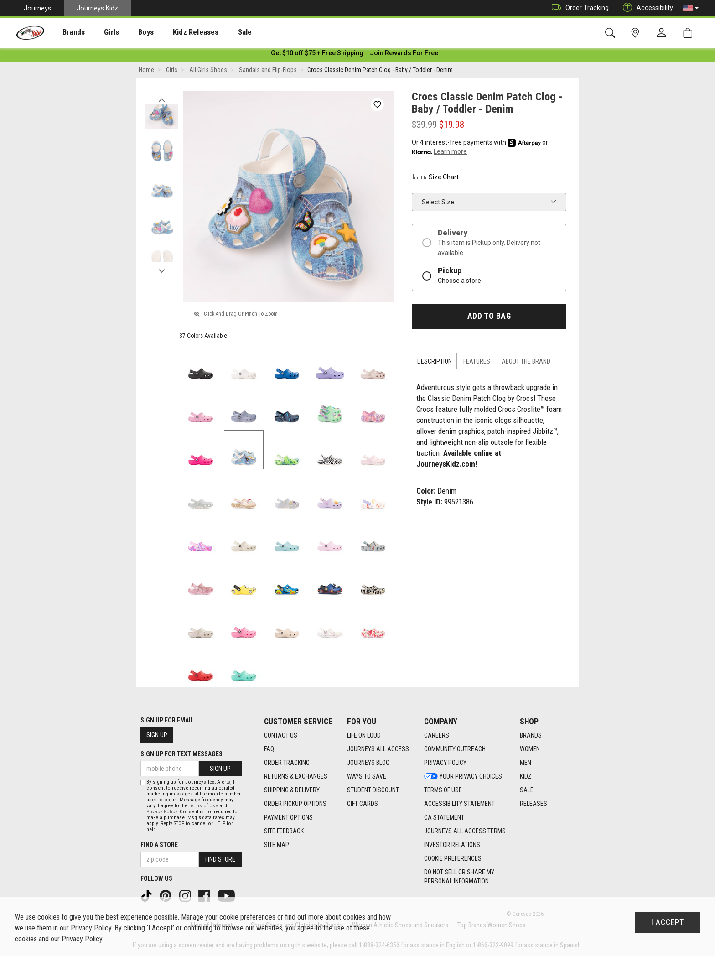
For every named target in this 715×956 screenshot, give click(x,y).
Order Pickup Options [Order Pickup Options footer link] (295, 803)
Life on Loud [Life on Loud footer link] (364, 735)
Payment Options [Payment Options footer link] (288, 817)
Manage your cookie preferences (228, 917)
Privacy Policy (161, 812)
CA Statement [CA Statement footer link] (444, 817)
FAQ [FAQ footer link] (269, 749)
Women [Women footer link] (530, 749)
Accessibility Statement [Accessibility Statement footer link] (459, 803)
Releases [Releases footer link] (533, 803)
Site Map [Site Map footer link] (276, 844)
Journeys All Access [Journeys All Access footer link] (378, 749)
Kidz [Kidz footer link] (526, 776)
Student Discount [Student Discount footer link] (373, 790)
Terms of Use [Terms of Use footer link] (443, 790)
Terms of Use (203, 806)
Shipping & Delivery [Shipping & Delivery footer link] (292, 790)
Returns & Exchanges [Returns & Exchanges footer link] (295, 776)
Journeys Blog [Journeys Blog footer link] (368, 762)
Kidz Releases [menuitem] (174, 32)
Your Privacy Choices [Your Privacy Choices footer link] (463, 776)
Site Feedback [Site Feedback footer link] (284, 831)
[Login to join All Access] (317, 54)
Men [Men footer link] (525, 762)
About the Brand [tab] (526, 363)
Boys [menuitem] (129, 32)
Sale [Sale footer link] (527, 790)
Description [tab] (434, 363)
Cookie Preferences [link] (453, 858)
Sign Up (156, 734)
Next (161, 270)
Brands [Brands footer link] (531, 735)
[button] (691, 8)
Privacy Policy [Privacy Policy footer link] (445, 762)
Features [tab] (476, 363)
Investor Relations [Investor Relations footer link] (452, 844)
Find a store (159, 844)
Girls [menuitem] (99, 32)
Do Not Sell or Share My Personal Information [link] (459, 876)
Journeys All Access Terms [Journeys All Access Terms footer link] (465, 831)
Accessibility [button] (645, 8)
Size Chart (435, 178)
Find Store (220, 859)
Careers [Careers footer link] (436, 735)
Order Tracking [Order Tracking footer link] (287, 762)
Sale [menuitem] (218, 32)
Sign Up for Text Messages (181, 754)
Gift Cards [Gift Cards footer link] (362, 803)
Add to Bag (489, 317)
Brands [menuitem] (66, 32)
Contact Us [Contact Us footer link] (280, 735)
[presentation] (66, 32)
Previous (161, 99)
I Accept (667, 922)
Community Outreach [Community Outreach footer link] (455, 749)
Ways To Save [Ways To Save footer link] (366, 776)
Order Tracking (578, 8)
